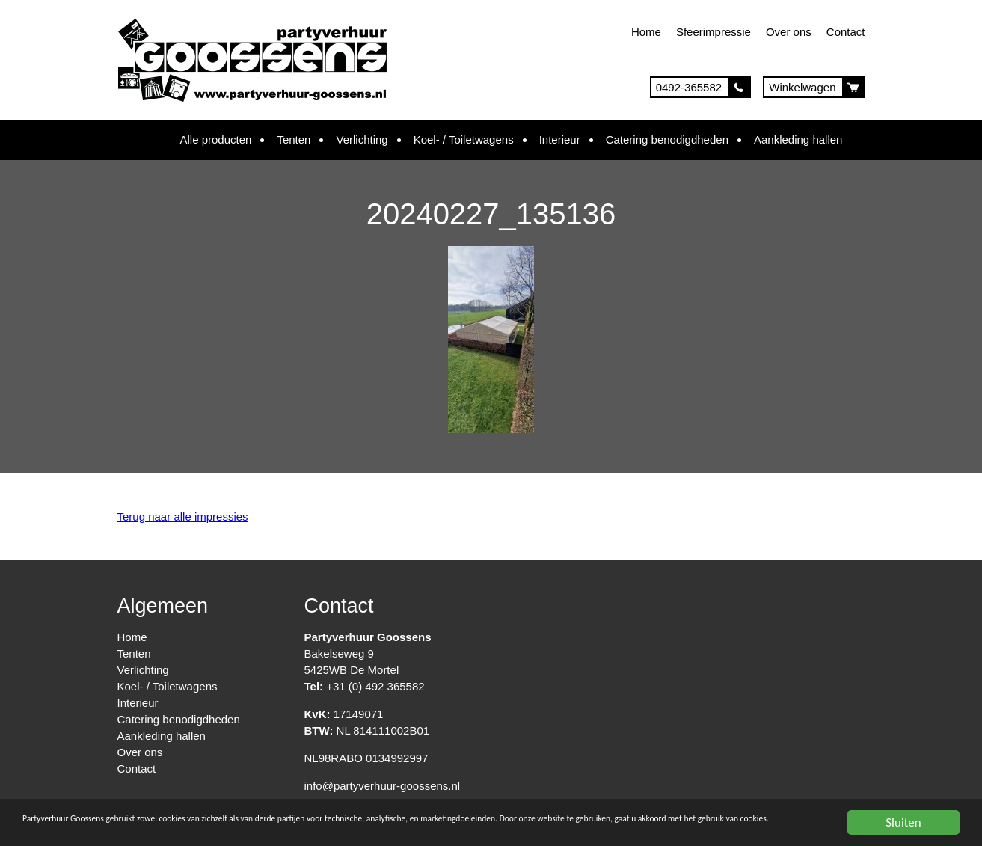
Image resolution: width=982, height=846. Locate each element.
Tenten (293, 139)
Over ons (788, 31)
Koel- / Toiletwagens (464, 139)
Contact (845, 31)
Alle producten (216, 139)
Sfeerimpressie (713, 31)
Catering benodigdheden (667, 139)
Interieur (559, 139)
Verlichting (361, 139)
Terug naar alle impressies (182, 516)
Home (646, 31)
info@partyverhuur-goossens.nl (382, 785)
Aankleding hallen (798, 139)
